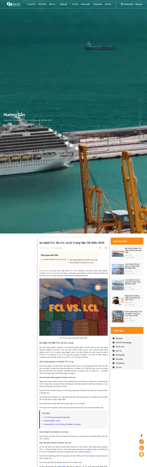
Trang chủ (31, 4)
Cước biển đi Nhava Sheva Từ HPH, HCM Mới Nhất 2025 (132, 266)
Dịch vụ (52, 4)
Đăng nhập (128, 4)
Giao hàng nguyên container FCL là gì (83, 260)
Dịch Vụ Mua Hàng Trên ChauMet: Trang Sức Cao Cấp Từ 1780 (133, 313)
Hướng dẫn (85, 4)
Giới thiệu (42, 4)
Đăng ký (139, 4)
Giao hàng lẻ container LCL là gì (81, 262)
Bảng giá (63, 4)
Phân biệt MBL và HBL (52, 421)
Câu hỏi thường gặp (123, 342)
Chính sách (120, 346)
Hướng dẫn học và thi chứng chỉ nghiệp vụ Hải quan (62, 424)
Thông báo (97, 4)
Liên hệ (108, 4)
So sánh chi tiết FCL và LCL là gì (54, 259)
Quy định (119, 359)
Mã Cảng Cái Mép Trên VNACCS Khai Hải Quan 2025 (133, 250)
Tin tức (75, 4)
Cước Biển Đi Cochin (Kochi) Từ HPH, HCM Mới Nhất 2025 (132, 282)
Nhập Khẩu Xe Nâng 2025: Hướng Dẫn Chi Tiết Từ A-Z (132, 298)
